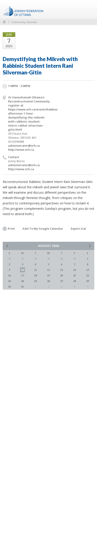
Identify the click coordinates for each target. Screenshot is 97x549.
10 (22, 269)
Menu (89, 9)
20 (61, 275)
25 (35, 281)
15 (87, 269)
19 (48, 275)
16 (9, 275)
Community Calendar (24, 22)
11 (35, 269)
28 (74, 281)
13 (61, 269)
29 (87, 281)
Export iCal (78, 229)
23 (9, 281)
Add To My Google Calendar (42, 229)
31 (22, 286)
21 (74, 275)
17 (22, 275)
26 (48, 281)
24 (22, 281)
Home (4, 22)
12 (48, 269)
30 (9, 286)
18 (35, 275)
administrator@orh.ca (24, 146)
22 (87, 275)
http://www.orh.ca (21, 150)
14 (74, 269)
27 (61, 281)
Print (9, 229)
